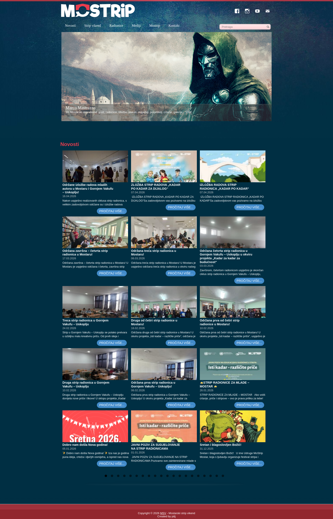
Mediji (136, 25)
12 (173, 476)
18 (210, 476)
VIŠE (188, 112)
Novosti (70, 25)
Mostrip (154, 25)
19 (217, 476)
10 (161, 476)
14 (186, 476)
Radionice (116, 25)
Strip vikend (92, 25)
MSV (163, 513)
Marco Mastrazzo (81, 107)
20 (223, 476)
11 (167, 476)
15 (192, 476)
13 (180, 476)
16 (198, 476)
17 (204, 476)
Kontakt (174, 25)
